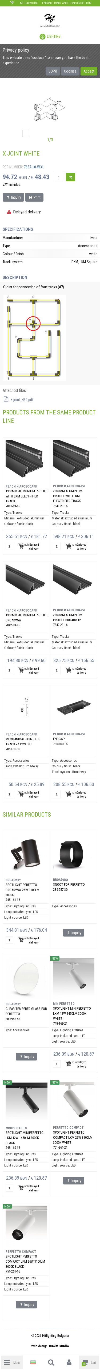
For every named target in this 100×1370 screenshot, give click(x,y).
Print (34, 197)
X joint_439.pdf (18, 400)
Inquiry (13, 197)
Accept (88, 71)
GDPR (53, 71)
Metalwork (29, 3)
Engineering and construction (66, 3)
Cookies (70, 71)
